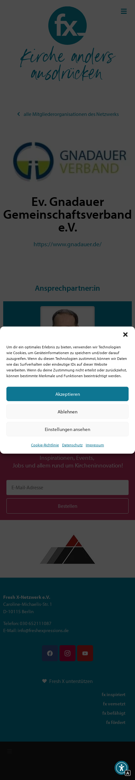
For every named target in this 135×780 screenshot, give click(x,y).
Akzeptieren (67, 394)
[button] (125, 334)
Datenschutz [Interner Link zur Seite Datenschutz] (72, 445)
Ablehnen (67, 411)
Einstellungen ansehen (67, 429)
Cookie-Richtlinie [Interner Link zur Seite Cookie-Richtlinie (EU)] (45, 445)
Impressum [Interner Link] (95, 445)
